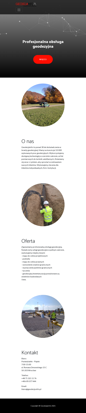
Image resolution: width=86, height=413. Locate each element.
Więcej (43, 59)
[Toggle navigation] (18, 9)
